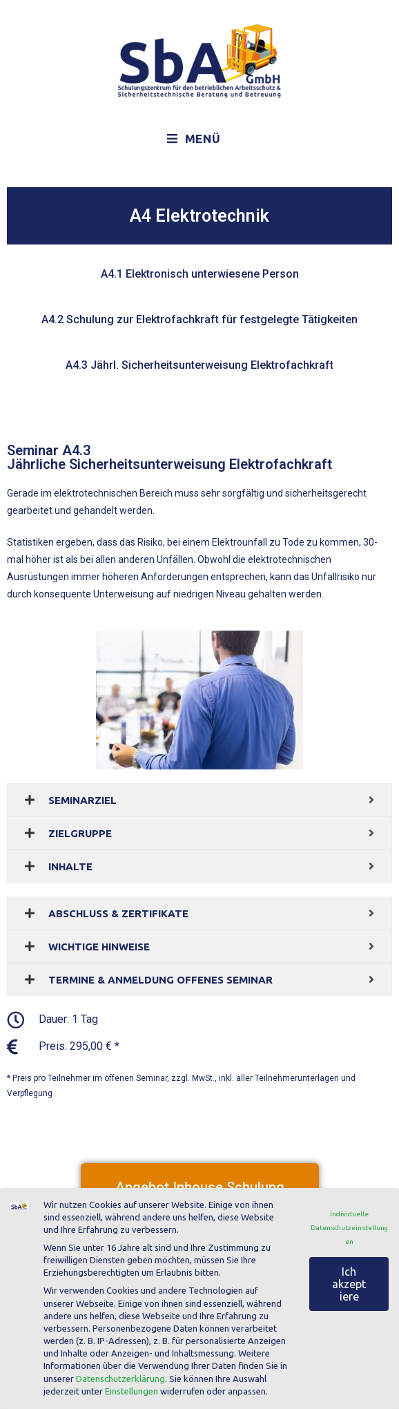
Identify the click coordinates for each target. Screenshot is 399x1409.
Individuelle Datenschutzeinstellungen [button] (349, 1227)
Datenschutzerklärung (120, 1378)
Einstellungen (131, 1391)
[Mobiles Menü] (194, 138)
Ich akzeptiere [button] (349, 1284)
